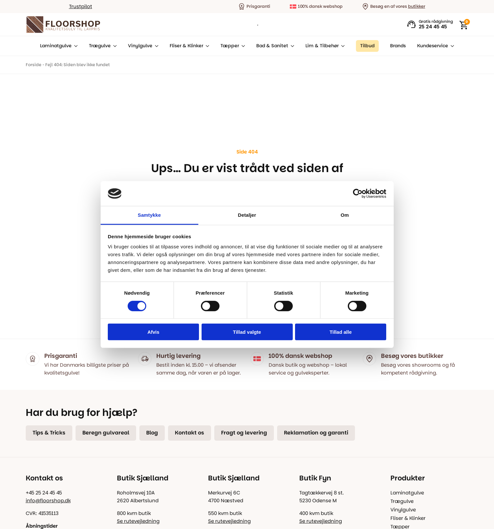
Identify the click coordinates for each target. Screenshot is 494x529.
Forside (33, 64)
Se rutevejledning (138, 521)
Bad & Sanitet (272, 46)
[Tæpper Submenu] (242, 46)
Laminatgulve (56, 46)
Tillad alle (341, 332)
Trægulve (100, 46)
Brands (398, 46)
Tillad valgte (247, 332)
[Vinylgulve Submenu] (155, 46)
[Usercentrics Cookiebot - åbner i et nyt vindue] (357, 193)
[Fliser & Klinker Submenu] (206, 46)
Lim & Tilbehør (322, 46)
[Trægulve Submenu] (114, 46)
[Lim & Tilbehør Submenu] (342, 46)
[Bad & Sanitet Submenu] (291, 46)
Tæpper (229, 46)
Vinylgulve (140, 46)
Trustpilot (80, 6)
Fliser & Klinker (186, 46)
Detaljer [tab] (247, 215)
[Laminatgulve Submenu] (75, 46)
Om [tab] (345, 215)
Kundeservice (432, 46)
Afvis (154, 332)
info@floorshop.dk (48, 500)
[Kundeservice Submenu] (451, 46)
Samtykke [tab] (149, 215)
